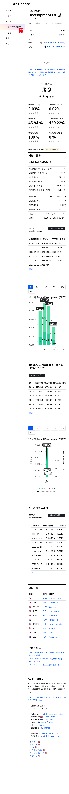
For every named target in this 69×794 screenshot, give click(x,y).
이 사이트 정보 (41, 697)
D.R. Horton (54, 611)
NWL (44, 624)
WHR (44, 628)
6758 (45, 633)
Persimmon (54, 637)
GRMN (45, 607)
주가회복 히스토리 (53, 72)
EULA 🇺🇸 (33, 747)
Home (30, 23)
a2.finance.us (50, 716)
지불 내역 (32, 69)
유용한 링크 (41, 75)
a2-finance (45, 727)
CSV (62, 287)
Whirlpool (53, 628)
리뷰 (40, 700)
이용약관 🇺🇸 (34, 755)
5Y (31, 287)
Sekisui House (55, 598)
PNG (54, 287)
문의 (35, 700)
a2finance (48, 719)
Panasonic (53, 602)
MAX (31, 291)
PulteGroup (54, 615)
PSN (44, 637)
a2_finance (40, 725)
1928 (45, 598)
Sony (51, 632)
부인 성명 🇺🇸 (34, 744)
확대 (31, 269)
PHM (44, 615)
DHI (44, 611)
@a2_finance (48, 722)
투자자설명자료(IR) (51, 665)
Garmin (52, 607)
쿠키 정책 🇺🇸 (34, 741)
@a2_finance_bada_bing (52, 714)
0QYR (45, 620)
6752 (45, 603)
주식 (38, 23)
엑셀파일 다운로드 (56, 228)
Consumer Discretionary (54, 42)
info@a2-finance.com (48, 733)
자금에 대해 (54, 697)
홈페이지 (34, 665)
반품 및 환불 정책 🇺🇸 (38, 752)
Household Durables (56, 46)
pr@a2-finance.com (50, 736)
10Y (36, 287)
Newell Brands (55, 624)
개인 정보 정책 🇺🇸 (37, 750)
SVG (47, 287)
